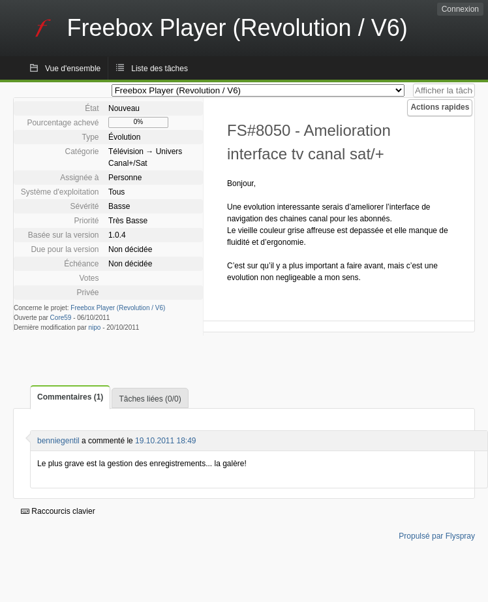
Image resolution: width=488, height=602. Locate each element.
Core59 (61, 317)
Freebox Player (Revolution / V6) (117, 307)
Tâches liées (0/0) (150, 399)
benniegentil (58, 440)
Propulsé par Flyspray (437, 536)
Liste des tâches (159, 68)
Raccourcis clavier (58, 511)
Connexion (460, 9)
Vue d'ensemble (72, 68)
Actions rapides (439, 107)
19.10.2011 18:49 (165, 440)
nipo (95, 327)
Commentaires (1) (70, 397)
